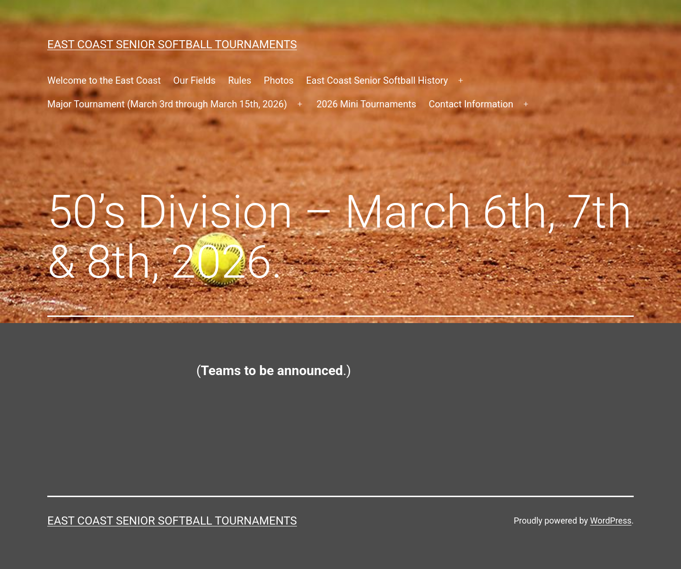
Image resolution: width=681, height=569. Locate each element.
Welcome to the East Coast (104, 80)
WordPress (610, 520)
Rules (239, 80)
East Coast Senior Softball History (377, 80)
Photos (279, 80)
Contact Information (470, 104)
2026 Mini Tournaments (366, 104)
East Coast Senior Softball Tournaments (172, 44)
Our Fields (194, 80)
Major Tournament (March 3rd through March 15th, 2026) (167, 104)
